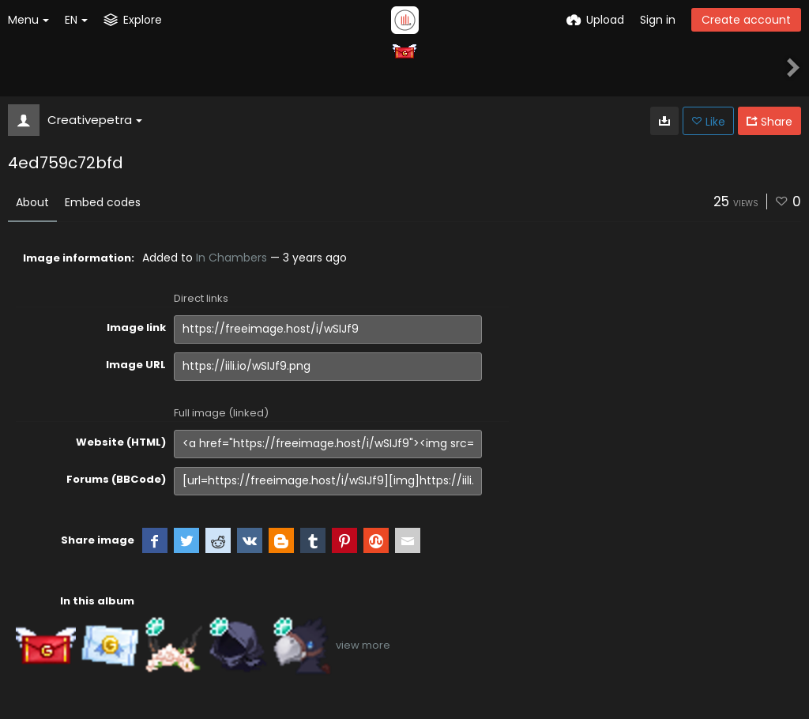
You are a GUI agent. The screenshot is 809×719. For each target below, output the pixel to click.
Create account (746, 20)
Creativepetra (94, 119)
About (32, 202)
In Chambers (231, 257)
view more (363, 645)
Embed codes (103, 202)
